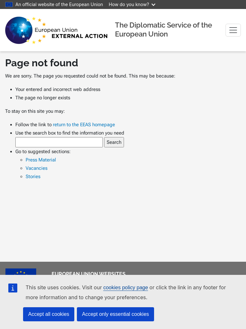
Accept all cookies (48, 314)
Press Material (41, 160)
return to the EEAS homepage (84, 124)
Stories (33, 176)
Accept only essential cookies (115, 314)
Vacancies (36, 168)
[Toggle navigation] (233, 30)
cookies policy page (125, 287)
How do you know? (132, 4)
